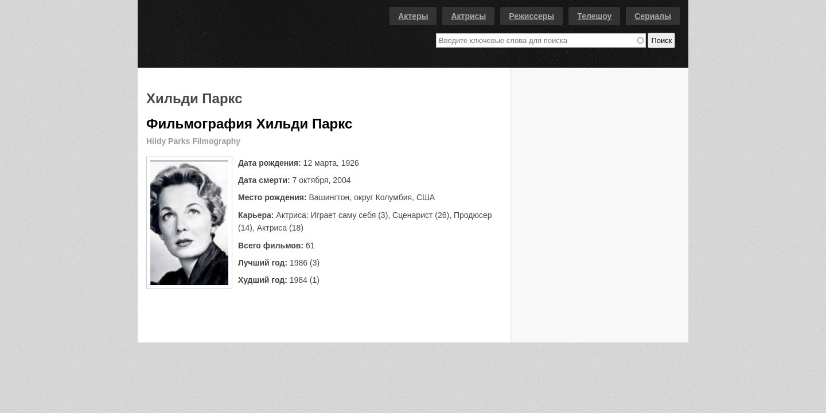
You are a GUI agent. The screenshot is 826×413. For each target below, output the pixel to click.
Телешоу (594, 16)
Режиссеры (531, 16)
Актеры (413, 16)
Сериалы (652, 16)
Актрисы (468, 16)
